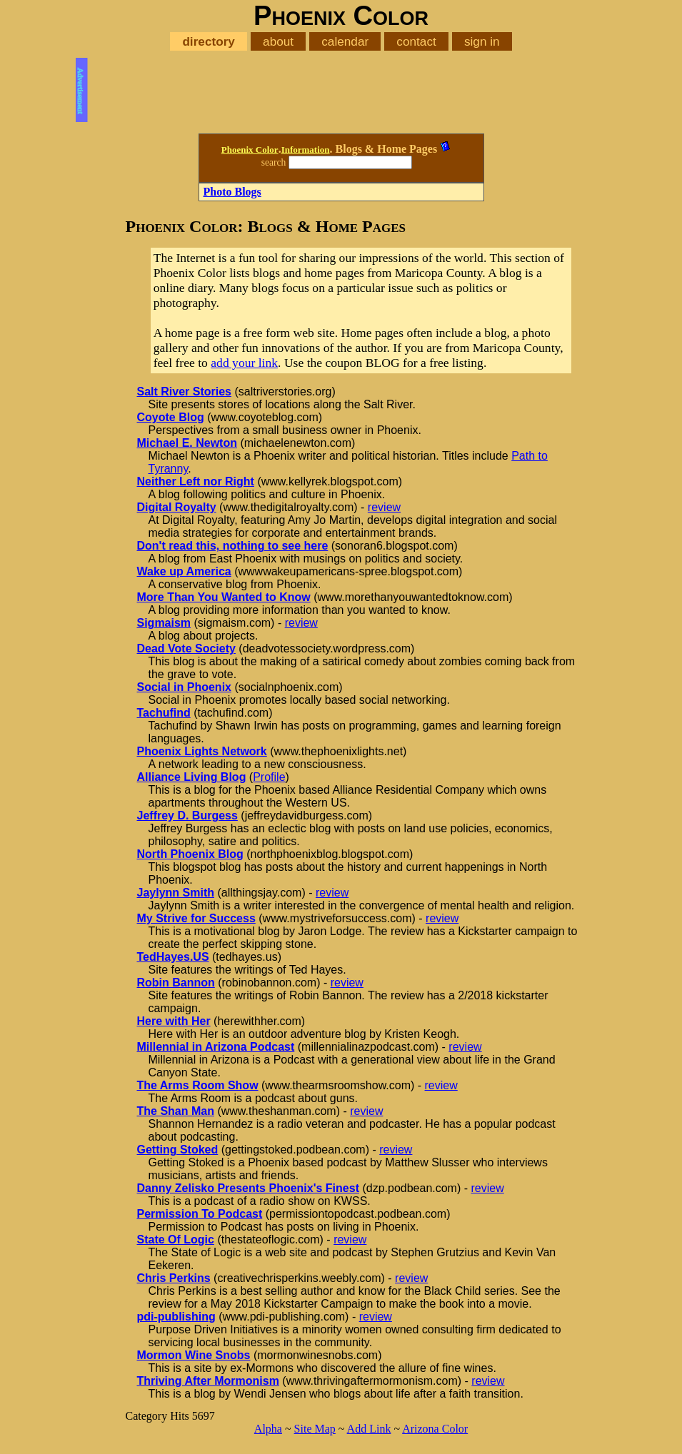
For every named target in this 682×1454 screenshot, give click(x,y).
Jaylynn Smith (175, 893)
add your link (244, 362)
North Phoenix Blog (190, 854)
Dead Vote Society (186, 648)
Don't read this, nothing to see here (233, 546)
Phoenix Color (250, 149)
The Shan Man (175, 1111)
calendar (344, 41)
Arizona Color (435, 1429)
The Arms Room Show (198, 1085)
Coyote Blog (170, 417)
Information (305, 149)
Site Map (315, 1429)
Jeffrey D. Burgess (187, 815)
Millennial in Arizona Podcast (216, 1047)
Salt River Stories (184, 391)
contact (416, 41)
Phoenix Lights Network (202, 751)
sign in (482, 41)
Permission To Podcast (200, 1214)
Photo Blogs (232, 192)
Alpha (268, 1429)
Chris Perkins (174, 1278)
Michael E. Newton (187, 443)
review (384, 507)
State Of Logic (175, 1239)
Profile (269, 777)
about (278, 41)
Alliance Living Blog (191, 777)
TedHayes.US (173, 957)
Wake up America (184, 571)
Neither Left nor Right (195, 481)
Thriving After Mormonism (208, 1381)
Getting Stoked (178, 1149)
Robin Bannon (176, 982)
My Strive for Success (196, 918)
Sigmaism (164, 623)
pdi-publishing (176, 1317)
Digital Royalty (176, 507)
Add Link (369, 1429)
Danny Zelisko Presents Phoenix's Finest (248, 1188)
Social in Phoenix (184, 687)
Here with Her (174, 1021)
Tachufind (164, 713)
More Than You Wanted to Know (224, 597)
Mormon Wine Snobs (194, 1355)
